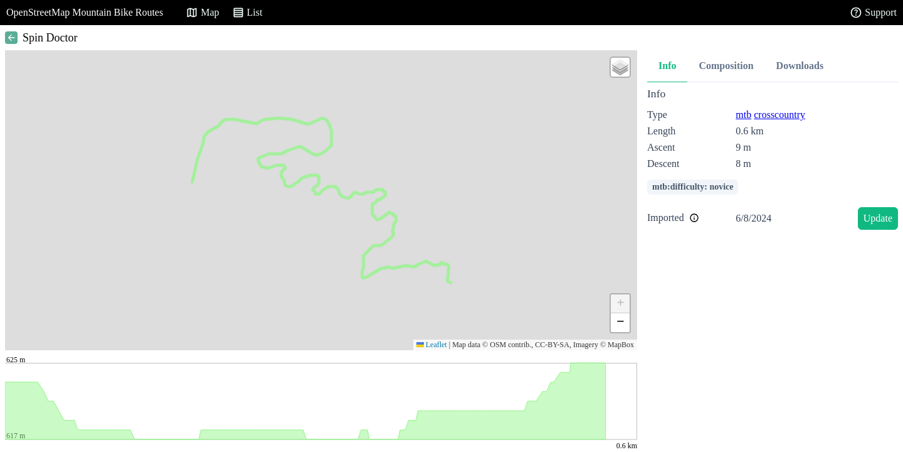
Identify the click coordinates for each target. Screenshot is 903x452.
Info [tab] (667, 65)
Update (877, 218)
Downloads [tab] (800, 65)
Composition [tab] (726, 65)
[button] (620, 67)
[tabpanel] (772, 161)
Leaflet (431, 344)
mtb (743, 114)
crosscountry (779, 114)
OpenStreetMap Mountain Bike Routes (84, 12)
